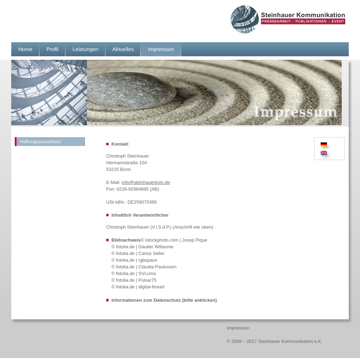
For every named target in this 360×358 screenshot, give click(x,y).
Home (25, 49)
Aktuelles (123, 49)
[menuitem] (325, 144)
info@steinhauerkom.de (146, 182)
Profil (52, 49)
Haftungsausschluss (40, 141)
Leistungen (85, 49)
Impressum (161, 49)
